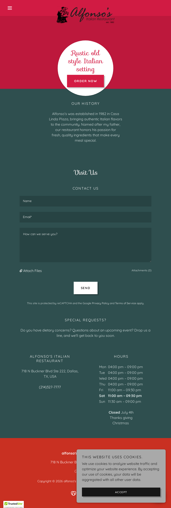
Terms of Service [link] (125, 303)
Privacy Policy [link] (100, 303)
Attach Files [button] (32, 270)
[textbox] (85, 201)
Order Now (85, 81)
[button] (17, 8)
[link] (85, 8)
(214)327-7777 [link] (50, 387)
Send (85, 288)
